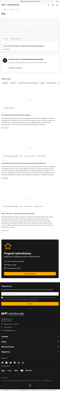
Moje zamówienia (7, 346)
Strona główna (12, 9)
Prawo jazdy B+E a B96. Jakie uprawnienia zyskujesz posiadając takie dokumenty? (23, 163)
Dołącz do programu (30, 274)
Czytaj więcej (6, 49)
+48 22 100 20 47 (35, 1)
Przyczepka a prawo (42, 156)
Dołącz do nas (6, 286)
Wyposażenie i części (38, 206)
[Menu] (57, 5)
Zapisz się (30, 304)
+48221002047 (8, 327)
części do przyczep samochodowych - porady (31, 83)
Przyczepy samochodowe (15, 39)
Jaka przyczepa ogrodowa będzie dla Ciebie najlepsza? (16, 115)
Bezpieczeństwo (51, 83)
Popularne (5, 39)
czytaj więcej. (35, 300)
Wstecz (4, 9)
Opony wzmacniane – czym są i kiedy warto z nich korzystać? (18, 213)
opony (47, 217)
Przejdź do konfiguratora (15, 68)
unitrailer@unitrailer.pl (9, 330)
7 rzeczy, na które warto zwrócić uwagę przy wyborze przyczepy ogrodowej (23, 46)
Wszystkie (5, 83)
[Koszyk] (53, 5)
